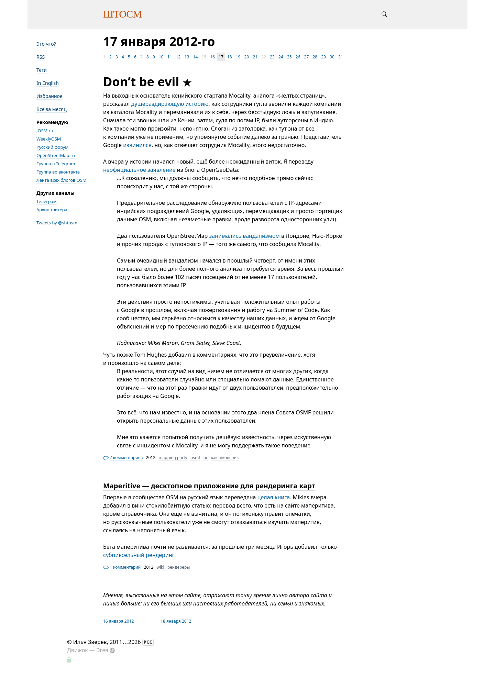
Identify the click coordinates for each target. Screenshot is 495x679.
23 (272, 57)
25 (289, 57)
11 (169, 57)
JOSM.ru (44, 130)
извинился (137, 145)
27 (306, 57)
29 (323, 57)
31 (340, 57)
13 (187, 57)
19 (238, 57)
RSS (40, 57)
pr (206, 457)
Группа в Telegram (55, 163)
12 (178, 57)
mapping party (172, 457)
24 (280, 57)
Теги (41, 70)
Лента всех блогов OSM (61, 180)
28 (314, 57)
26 (298, 57)
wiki (160, 567)
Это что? (46, 44)
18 (229, 57)
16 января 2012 (118, 621)
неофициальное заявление (139, 170)
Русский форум (52, 147)
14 (195, 57)
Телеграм (46, 201)
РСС (148, 642)
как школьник (225, 457)
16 (212, 57)
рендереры (178, 567)
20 (246, 57)
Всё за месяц (51, 109)
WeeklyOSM (48, 139)
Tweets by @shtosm (56, 223)
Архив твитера (51, 210)
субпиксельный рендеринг (138, 555)
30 (332, 57)
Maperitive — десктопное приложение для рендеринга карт (209, 485)
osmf (195, 457)
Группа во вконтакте (58, 172)
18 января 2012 (176, 621)
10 (161, 57)
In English (47, 83)
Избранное (49, 96)
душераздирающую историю (170, 104)
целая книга (273, 497)
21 (255, 57)
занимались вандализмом (244, 236)
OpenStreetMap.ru (55, 155)
